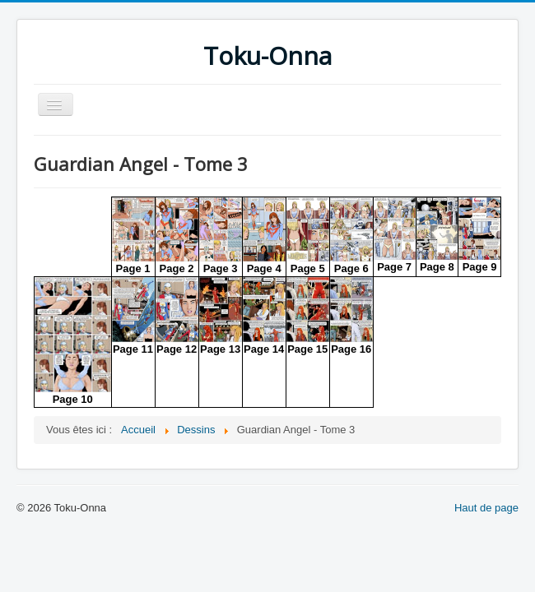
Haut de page (486, 508)
